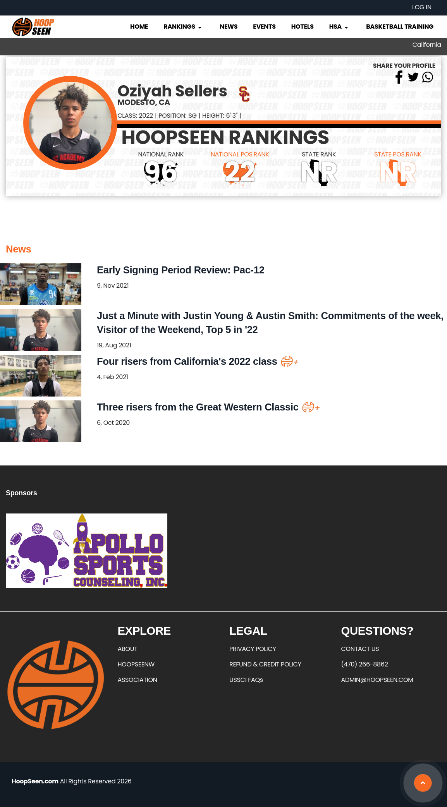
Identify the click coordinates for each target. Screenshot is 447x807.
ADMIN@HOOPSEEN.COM (377, 679)
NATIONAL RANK (161, 154)
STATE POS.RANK (397, 154)
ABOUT (128, 648)
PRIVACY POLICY (252, 648)
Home (139, 26)
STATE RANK (319, 154)
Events (264, 26)
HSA (339, 26)
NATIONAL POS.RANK (240, 154)
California (427, 44)
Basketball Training (399, 26)
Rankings (183, 26)
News (228, 26)
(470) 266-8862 (364, 664)
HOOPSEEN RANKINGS (225, 137)
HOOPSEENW (136, 664)
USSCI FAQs (246, 679)
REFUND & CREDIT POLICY (265, 664)
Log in (422, 7)
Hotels (302, 26)
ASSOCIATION (137, 679)
